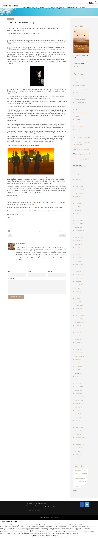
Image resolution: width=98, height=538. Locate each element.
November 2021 (79, 356)
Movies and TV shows (80, 102)
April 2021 (78, 380)
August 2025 (78, 203)
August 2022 (78, 325)
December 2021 (79, 352)
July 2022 (77, 329)
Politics (77, 116)
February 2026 (79, 186)
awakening (37, 231)
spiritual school (60, 231)
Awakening (78, 79)
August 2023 (78, 285)
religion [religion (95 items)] (77, 486)
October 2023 (79, 278)
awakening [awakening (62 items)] (78, 470)
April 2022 (78, 339)
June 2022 (78, 332)
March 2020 (78, 424)
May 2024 (78, 254)
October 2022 (79, 319)
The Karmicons (83, 7)
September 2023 (79, 281)
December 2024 (79, 230)
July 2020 (77, 410)
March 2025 (78, 220)
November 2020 (79, 397)
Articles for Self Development (30, 7)
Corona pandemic (80, 85)
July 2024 (77, 247)
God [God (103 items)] (76, 473)
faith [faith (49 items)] (85, 470)
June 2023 (78, 291)
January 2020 (78, 431)
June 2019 (78, 454)
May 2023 (78, 295)
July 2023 (77, 288)
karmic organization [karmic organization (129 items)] (80, 478)
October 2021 (78, 359)
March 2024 (78, 261)
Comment (11, 279)
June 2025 (78, 210)
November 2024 (79, 234)
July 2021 (77, 369)
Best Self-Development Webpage (56, 7)
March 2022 (78, 342)
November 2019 (79, 437)
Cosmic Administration (81, 89)
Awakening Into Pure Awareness (73, 6)
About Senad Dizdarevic (57, 9)
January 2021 (78, 390)
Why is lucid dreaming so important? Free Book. (81, 159)
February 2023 (79, 305)
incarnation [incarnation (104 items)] (84, 473)
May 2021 (77, 376)
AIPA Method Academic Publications (54, 6)
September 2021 (79, 363)
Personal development (81, 112)
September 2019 (79, 444)
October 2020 (79, 400)
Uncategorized (79, 129)
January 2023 (78, 308)
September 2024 (79, 240)
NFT (76, 106)
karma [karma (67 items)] (82, 476)
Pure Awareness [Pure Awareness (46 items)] (79, 484)
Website (50, 271)
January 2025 (78, 227)
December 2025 (79, 190)
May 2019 (77, 458)
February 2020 (79, 427)
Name (9, 271)
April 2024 (78, 257)
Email (29, 271)
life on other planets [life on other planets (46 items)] (80, 481)
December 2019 (79, 434)
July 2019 (77, 451)
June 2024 (78, 251)
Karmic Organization (72, 7)
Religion (77, 119)
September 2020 (79, 403)
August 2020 (78, 407)
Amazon (32, 204)
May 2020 (78, 417)
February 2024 (79, 264)
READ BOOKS (43, 7)
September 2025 (79, 200)
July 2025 (77, 206)
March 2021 (78, 383)
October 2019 (78, 441)
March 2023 (78, 302)
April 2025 (78, 217)
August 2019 (78, 448)
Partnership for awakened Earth (41, 9)
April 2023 (78, 298)
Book (76, 82)
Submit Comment (16, 296)
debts (44, 231)
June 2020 (78, 414)
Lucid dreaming (27, 9)
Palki (76, 109)
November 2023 (79, 274)
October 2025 (79, 196)
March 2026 (78, 183)
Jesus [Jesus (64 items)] (76, 476)
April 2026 (78, 179)
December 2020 (79, 393)
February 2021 (79, 386)
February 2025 (79, 223)
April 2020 (78, 420)
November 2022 (79, 315)
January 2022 (78, 349)
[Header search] (95, 6)
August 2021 (78, 366)
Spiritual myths (79, 123)
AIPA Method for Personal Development (33, 6)
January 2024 (78, 268)
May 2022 (78, 336)
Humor (77, 95)
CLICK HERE (76, 66)
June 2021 (78, 373)
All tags (75, 490)
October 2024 (79, 237)
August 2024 (78, 244)
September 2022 (79, 322)
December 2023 (79, 271)
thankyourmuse (77, 148)
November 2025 (79, 193)
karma (51, 231)
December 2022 (79, 312)
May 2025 (78, 213)
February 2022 (79, 346)
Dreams (77, 92)
